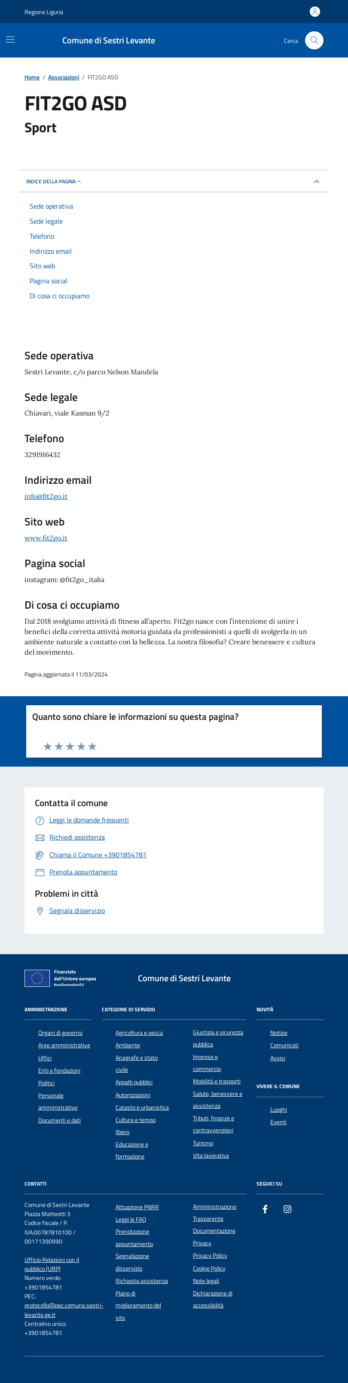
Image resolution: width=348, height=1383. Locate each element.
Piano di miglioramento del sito (138, 1305)
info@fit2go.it (45, 496)
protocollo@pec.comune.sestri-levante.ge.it (64, 1310)
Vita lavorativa (211, 1155)
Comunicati (284, 1045)
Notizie (278, 1032)
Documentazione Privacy (214, 1236)
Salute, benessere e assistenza (217, 1099)
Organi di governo (60, 1032)
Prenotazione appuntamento (134, 1237)
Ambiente (128, 1045)
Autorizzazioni (133, 1095)
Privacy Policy (210, 1255)
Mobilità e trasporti (217, 1081)
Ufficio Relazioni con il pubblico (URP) (51, 1265)
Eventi (278, 1122)
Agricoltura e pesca (139, 1032)
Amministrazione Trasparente (214, 1212)
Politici (46, 1083)
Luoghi (278, 1109)
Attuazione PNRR (137, 1207)
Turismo (203, 1143)
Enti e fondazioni (59, 1070)
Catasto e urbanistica (142, 1107)
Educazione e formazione (132, 1150)
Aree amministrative (64, 1045)
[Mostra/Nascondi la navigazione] (10, 39)
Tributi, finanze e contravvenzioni (213, 1124)
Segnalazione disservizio (132, 1262)
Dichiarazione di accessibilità (212, 1299)
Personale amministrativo (57, 1101)
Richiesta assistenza (142, 1281)
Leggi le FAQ (131, 1219)
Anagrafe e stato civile (137, 1063)
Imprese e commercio (207, 1063)
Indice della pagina (54, 181)
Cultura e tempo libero (136, 1126)
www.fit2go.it (45, 538)
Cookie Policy (209, 1268)
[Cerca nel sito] (314, 40)
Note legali (206, 1281)
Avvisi (277, 1058)
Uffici (45, 1058)
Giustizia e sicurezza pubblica (218, 1038)
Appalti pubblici (134, 1082)
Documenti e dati (59, 1120)
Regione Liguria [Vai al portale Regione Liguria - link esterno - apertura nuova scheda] (43, 11)
